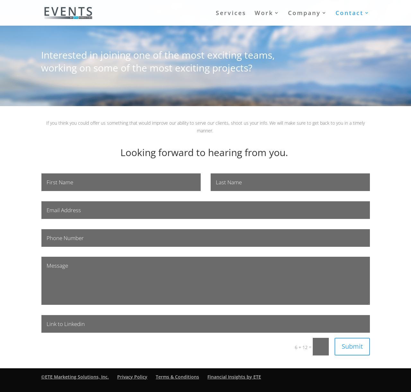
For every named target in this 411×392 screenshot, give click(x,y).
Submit (352, 346)
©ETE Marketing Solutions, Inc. (75, 377)
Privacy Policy (132, 377)
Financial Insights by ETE (234, 377)
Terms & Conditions (177, 377)
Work (264, 14)
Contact (349, 14)
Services (231, 14)
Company (304, 14)
